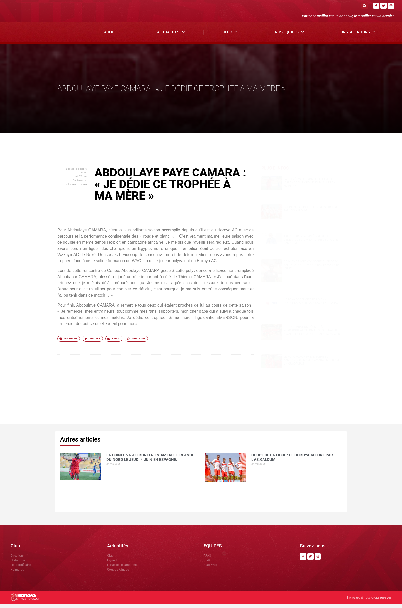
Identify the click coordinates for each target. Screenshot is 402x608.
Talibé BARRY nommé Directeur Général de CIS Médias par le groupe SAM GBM (311, 244)
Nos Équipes (289, 36)
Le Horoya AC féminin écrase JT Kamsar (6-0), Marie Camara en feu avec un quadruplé (312, 364)
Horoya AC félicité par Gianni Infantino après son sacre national (311, 305)
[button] (364, 6)
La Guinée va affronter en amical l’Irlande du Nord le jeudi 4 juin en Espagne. (309, 186)
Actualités (171, 36)
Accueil (111, 36)
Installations (358, 36)
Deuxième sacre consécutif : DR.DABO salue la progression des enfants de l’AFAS (311, 269)
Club (230, 36)
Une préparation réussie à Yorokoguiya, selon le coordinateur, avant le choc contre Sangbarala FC (312, 334)
